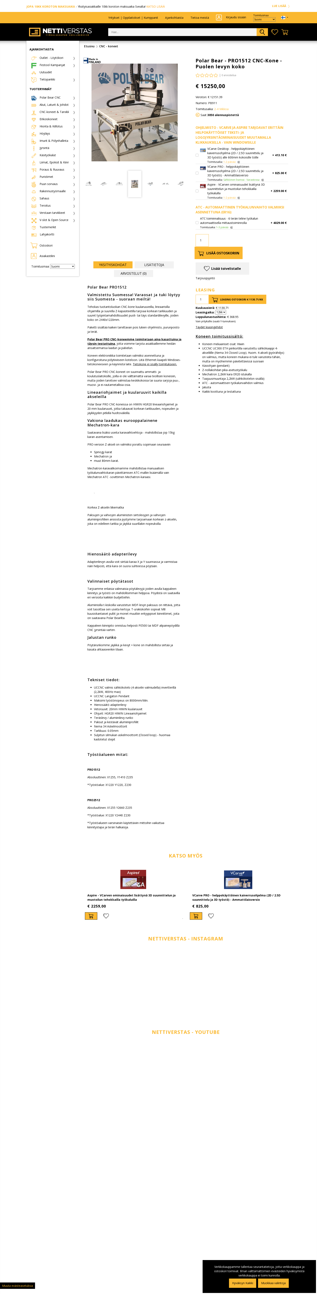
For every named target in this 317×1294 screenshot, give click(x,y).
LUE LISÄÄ (281, 6)
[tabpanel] (133, 894)
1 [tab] (183, 919)
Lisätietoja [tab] (154, 265)
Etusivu (89, 46)
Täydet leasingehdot (209, 327)
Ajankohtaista (174, 18)
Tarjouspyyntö (205, 278)
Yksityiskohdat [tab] (113, 265)
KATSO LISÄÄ (155, 6)
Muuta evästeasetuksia (17, 1286)
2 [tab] (189, 919)
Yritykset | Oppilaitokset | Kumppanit (133, 18)
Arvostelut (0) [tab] (134, 273)
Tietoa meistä (199, 18)
